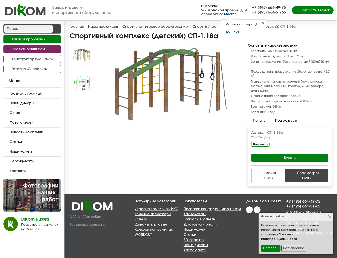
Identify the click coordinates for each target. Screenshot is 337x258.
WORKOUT (143, 234)
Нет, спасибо (293, 248)
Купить (290, 158)
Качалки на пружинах (154, 229)
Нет (236, 31)
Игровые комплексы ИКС (156, 209)
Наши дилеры (196, 245)
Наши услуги (194, 229)
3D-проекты (194, 240)
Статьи (190, 234)
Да (227, 31)
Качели (141, 219)
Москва (230, 14)
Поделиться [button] (283, 120)
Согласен (271, 248)
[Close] (330, 216)
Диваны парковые (151, 224)
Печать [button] (257, 120)
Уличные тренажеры (153, 214)
